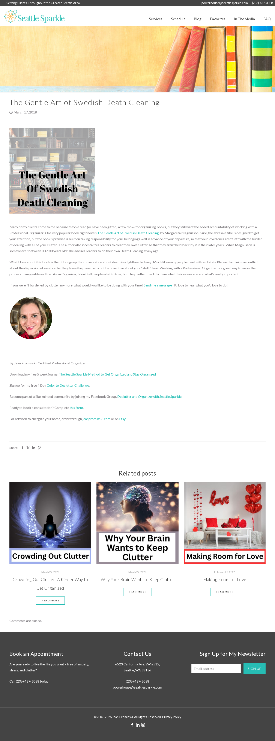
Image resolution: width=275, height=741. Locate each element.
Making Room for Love (224, 579)
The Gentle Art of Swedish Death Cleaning (128, 233)
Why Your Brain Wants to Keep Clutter (137, 579)
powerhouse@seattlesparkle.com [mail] (224, 3)
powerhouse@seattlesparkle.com (137, 687)
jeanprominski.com (96, 419)
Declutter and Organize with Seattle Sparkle (149, 396)
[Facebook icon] (132, 724)
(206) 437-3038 (27, 681)
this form (76, 408)
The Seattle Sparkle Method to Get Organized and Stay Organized (107, 374)
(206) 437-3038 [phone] (262, 3)
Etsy (122, 419)
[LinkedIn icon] (137, 724)
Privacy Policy (171, 717)
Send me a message (158, 285)
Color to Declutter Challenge (68, 385)
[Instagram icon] (143, 724)
